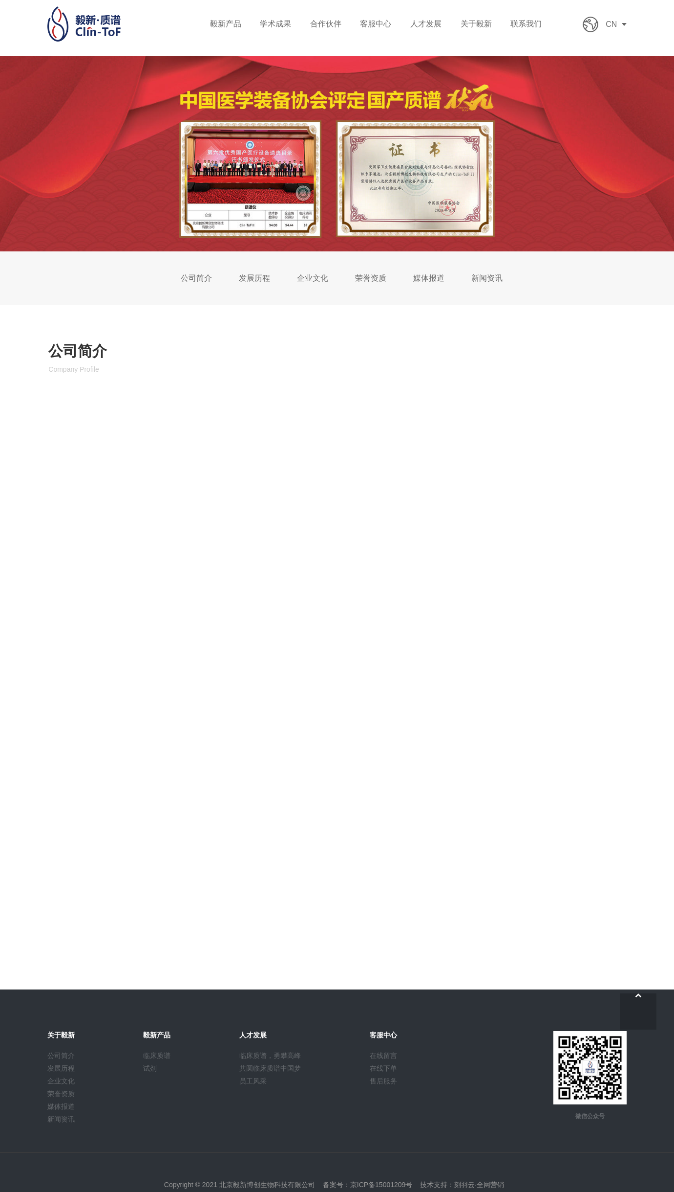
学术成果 (275, 24)
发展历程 (254, 278)
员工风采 (253, 1081)
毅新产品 (225, 24)
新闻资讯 (486, 278)
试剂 (150, 1068)
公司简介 (196, 278)
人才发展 (426, 24)
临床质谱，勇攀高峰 (270, 1055)
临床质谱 (156, 1055)
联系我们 (526, 24)
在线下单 (383, 1068)
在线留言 (383, 1055)
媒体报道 (428, 278)
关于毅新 (476, 24)
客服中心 (375, 24)
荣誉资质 (370, 278)
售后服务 (383, 1081)
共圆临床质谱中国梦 (270, 1068)
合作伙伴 (325, 24)
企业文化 (312, 278)
